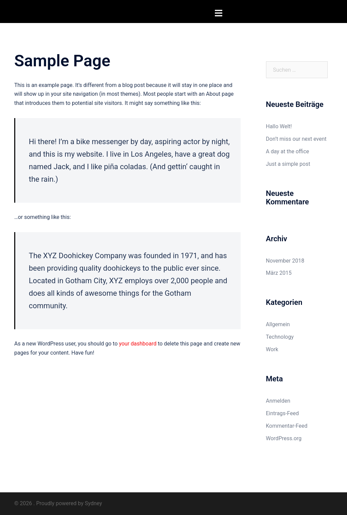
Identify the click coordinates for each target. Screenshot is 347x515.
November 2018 (285, 261)
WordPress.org (284, 438)
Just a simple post (288, 164)
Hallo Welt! (279, 126)
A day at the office (287, 151)
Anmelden (278, 401)
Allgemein (278, 324)
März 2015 (279, 273)
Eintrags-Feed (282, 413)
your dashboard (138, 343)
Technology (280, 337)
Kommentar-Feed (287, 426)
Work (272, 349)
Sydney (93, 503)
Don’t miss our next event (296, 139)
